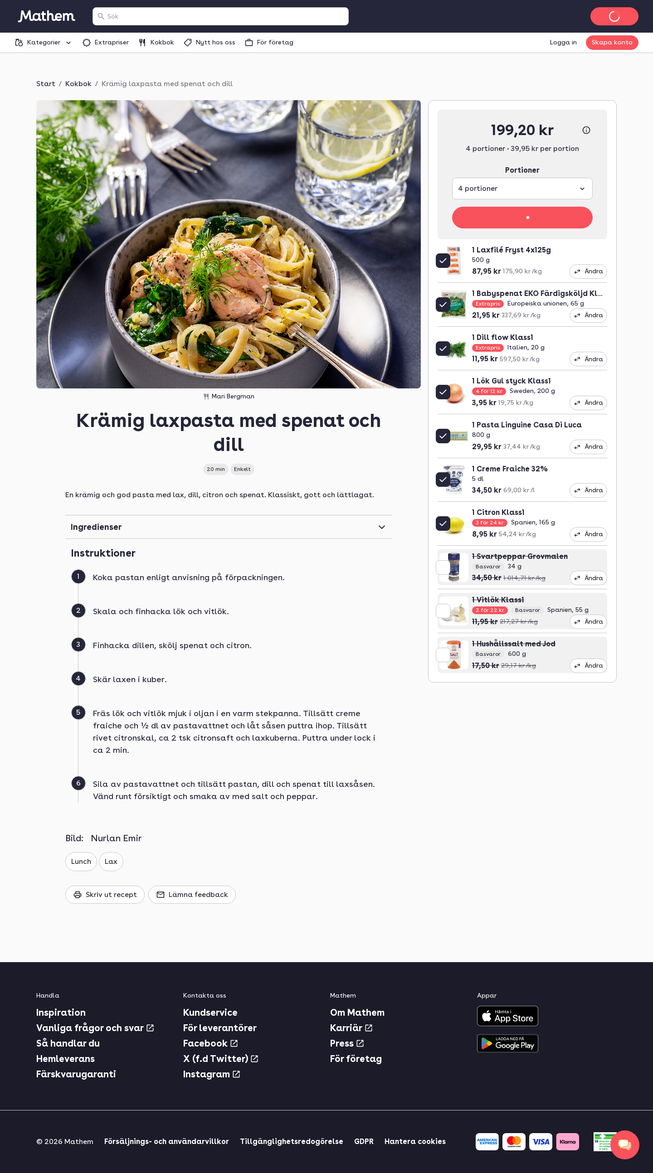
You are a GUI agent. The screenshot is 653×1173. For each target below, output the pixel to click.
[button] (232, 588)
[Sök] (101, 16)
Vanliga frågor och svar (95, 1028)
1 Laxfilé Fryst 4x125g (511, 250)
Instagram (212, 1074)
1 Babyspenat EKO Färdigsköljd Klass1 (542, 293)
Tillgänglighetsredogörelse (291, 1141)
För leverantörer (220, 1028)
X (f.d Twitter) (221, 1058)
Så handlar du (68, 1043)
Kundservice (210, 1012)
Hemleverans (65, 1058)
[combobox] (226, 16)
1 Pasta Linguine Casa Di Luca (527, 425)
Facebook (211, 1043)
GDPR (364, 1141)
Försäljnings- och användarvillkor (166, 1141)
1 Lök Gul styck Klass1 (511, 381)
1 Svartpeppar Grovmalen (520, 556)
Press (347, 1043)
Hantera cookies (415, 1141)
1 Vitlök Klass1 (498, 600)
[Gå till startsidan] (46, 16)
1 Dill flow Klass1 (502, 337)
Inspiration (61, 1012)
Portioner (522, 170)
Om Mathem (357, 1012)
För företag (356, 1058)
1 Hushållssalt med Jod (514, 644)
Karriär (351, 1028)
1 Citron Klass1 (498, 512)
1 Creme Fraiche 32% (510, 469)
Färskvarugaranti (76, 1074)
